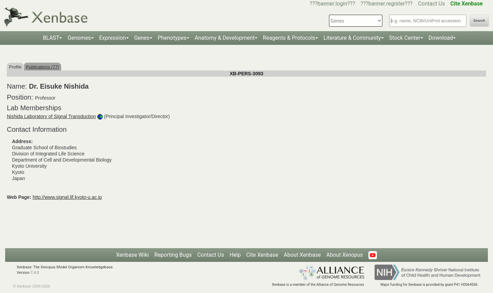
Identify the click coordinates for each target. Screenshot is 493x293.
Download (441, 38)
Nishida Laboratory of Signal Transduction (51, 116)
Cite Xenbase (262, 255)
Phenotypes (172, 38)
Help (235, 255)
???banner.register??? (387, 3)
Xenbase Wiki (132, 255)
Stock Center (404, 38)
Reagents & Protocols (289, 38)
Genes (142, 38)
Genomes (79, 38)
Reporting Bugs (173, 255)
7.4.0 (34, 272)
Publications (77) (42, 66)
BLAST (51, 38)
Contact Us (431, 3)
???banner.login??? (332, 3)
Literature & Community (352, 38)
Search (479, 20)
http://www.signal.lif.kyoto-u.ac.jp (67, 197)
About (344, 255)
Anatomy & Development (225, 38)
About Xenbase (302, 255)
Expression (112, 38)
